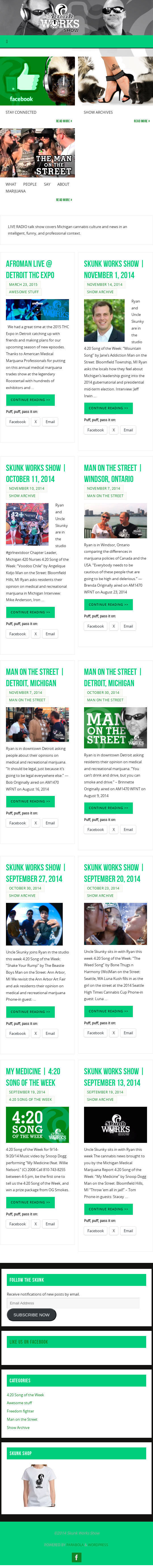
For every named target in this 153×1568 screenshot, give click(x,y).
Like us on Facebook (29, 1342)
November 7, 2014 (103, 488)
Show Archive (100, 291)
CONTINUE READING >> (30, 400)
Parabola (75, 1544)
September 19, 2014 (27, 1092)
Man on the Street (105, 495)
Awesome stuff (24, 291)
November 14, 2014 (105, 284)
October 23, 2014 (103, 888)
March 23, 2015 (23, 284)
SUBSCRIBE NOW (32, 1314)
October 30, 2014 (103, 692)
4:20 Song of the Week (30, 1099)
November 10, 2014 (27, 488)
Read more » (64, 121)
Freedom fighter (20, 1411)
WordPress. (98, 1544)
